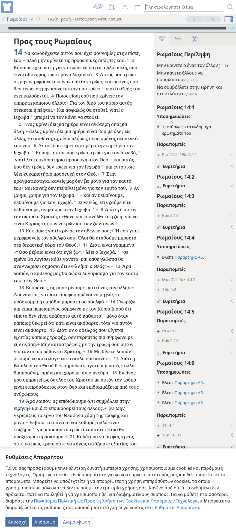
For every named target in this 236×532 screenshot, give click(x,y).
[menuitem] (8, 7)
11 (85, 245)
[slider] (117, 28)
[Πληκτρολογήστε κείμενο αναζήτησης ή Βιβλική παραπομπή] (180, 7)
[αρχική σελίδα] (8, 7)
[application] (118, 28)
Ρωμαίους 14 (17, 19)
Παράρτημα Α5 (189, 257)
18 (114, 373)
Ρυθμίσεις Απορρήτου (178, 507)
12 (117, 266)
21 (72, 437)
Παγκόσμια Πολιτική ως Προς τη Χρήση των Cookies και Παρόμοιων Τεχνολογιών (118, 501)
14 (112, 302)
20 (111, 408)
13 (21, 288)
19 (21, 401)
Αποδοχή (17, 522)
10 (21, 231)
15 (52, 330)
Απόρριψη (44, 522)
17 (115, 359)
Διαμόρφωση (76, 522)
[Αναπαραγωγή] (3, 28)
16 (89, 351)
